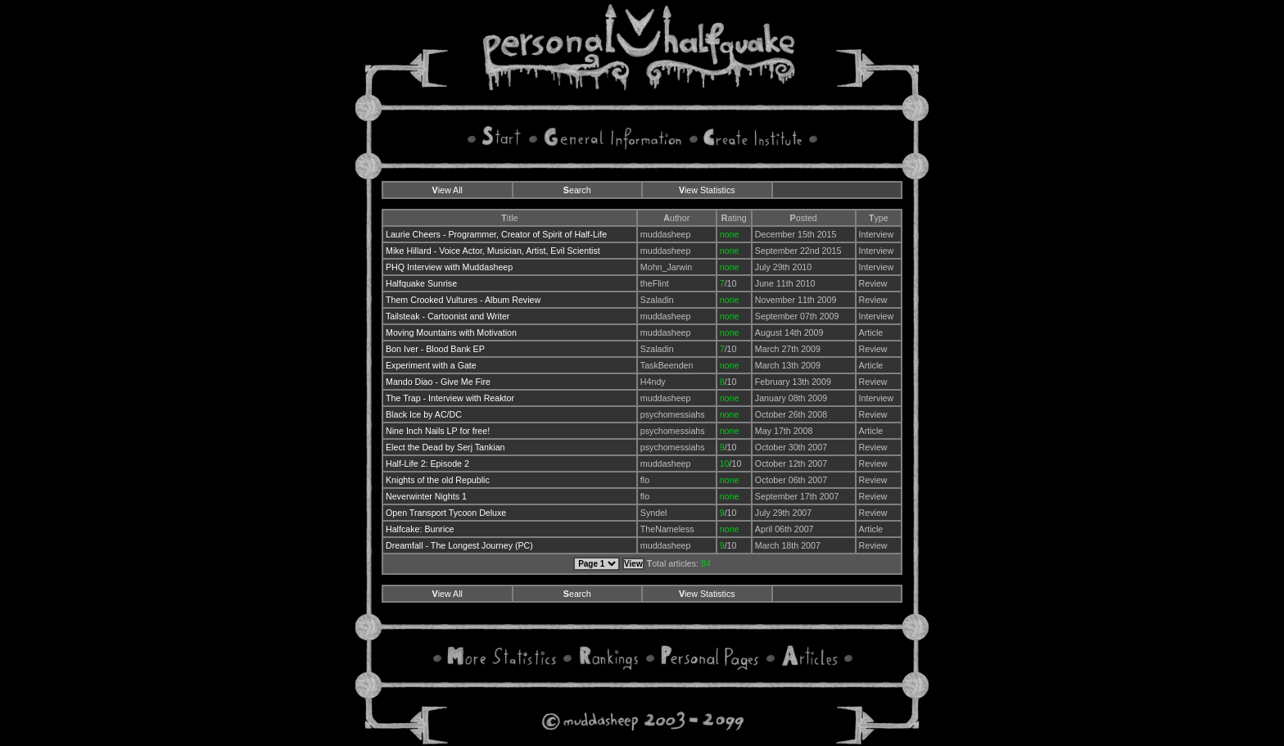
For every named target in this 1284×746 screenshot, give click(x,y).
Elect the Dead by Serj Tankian (445, 447)
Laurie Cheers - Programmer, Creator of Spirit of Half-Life (496, 234)
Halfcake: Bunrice (420, 529)
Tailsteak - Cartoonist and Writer (447, 316)
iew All (447, 190)
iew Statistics (707, 190)
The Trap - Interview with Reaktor (450, 398)
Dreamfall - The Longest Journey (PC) (459, 545)
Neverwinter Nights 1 (426, 496)
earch (577, 190)
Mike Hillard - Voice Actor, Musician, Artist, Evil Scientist (493, 250)
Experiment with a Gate (431, 365)
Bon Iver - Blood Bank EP (435, 349)
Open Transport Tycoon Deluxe (446, 513)
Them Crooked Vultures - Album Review (463, 300)
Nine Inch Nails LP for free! (438, 431)
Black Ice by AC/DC (424, 414)
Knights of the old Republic (438, 480)
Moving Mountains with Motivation (451, 332)
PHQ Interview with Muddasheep (449, 267)
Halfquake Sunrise (421, 283)
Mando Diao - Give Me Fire (438, 382)
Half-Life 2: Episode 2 (427, 463)
